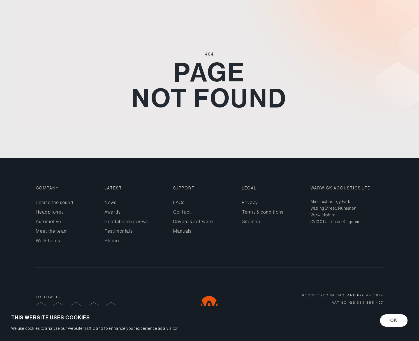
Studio (112, 240)
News (111, 202)
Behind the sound (364, 15)
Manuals (182, 231)
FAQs (179, 202)
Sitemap (251, 221)
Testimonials (119, 231)
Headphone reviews (126, 221)
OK (393, 320)
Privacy (250, 202)
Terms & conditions (263, 211)
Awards (113, 211)
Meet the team (52, 231)
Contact (182, 211)
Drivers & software (193, 221)
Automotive (316, 15)
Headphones (272, 15)
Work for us (48, 240)
